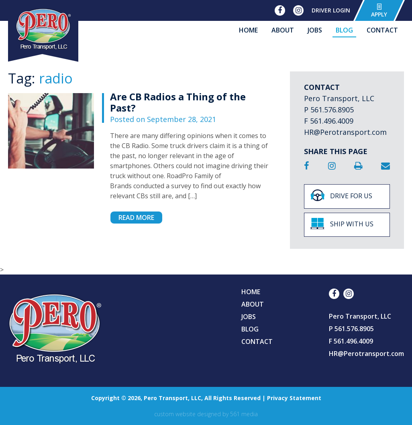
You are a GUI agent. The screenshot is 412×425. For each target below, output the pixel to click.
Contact (382, 30)
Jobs (315, 30)
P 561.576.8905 (329, 109)
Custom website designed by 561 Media (206, 414)
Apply (379, 10)
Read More (136, 217)
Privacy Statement (294, 398)
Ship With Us (341, 223)
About (282, 30)
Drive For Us (341, 195)
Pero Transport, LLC (339, 98)
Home (248, 30)
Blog (344, 30)
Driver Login (331, 10)
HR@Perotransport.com (345, 132)
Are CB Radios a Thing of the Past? (178, 102)
